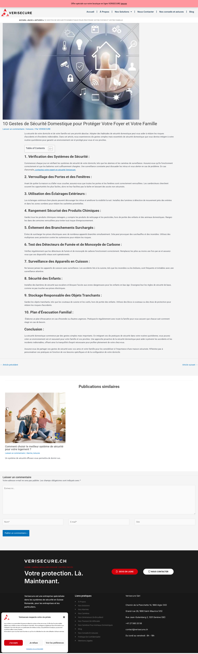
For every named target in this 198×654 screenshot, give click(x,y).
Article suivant (190, 365)
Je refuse (33, 643)
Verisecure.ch (45, 561)
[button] (64, 617)
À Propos (104, 11)
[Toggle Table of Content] (49, 148)
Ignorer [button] (124, 3)
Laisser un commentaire (13, 129)
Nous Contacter (145, 11)
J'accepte (13, 643)
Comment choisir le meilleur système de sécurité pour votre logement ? (34, 448)
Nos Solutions (123, 11)
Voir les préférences (55, 643)
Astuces (39, 20)
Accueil (90, 11)
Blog (191, 11)
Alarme (29, 453)
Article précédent (9, 365)
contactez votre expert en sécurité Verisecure (55, 170)
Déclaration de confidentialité (34, 649)
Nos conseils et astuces (171, 11)
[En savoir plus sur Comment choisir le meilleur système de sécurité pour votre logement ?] (35, 418)
